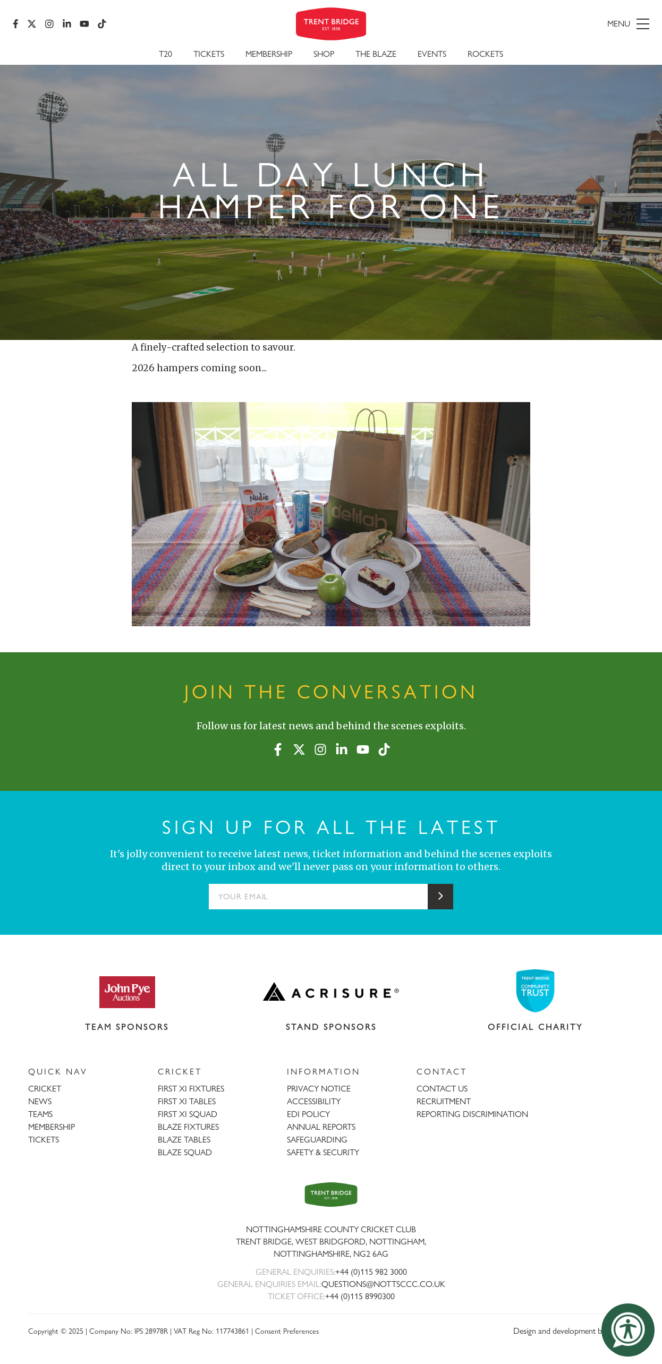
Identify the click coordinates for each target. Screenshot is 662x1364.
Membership (268, 54)
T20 (165, 54)
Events (432, 54)
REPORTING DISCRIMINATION (472, 1114)
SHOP (323, 54)
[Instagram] (49, 24)
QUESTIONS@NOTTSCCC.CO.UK (383, 1284)
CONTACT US (442, 1089)
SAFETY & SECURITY (323, 1152)
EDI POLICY (308, 1114)
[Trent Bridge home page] (331, 1194)
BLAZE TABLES (184, 1140)
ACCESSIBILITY (314, 1101)
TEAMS (40, 1114)
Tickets (208, 54)
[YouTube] (84, 24)
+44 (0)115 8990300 (360, 1296)
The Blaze (375, 54)
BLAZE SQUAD (185, 1152)
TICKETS (43, 1140)
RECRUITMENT (444, 1101)
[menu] (546, 24)
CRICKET (44, 1089)
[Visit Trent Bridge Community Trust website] (535, 991)
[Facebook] (16, 24)
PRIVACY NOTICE (319, 1089)
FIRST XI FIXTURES (191, 1089)
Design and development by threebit (573, 1331)
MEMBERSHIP (51, 1127)
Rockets (485, 54)
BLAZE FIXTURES (188, 1127)
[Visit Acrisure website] (331, 992)
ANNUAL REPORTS (321, 1127)
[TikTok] (102, 24)
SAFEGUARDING (317, 1140)
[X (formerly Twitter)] (32, 24)
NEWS (40, 1101)
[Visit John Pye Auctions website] (127, 992)
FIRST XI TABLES (187, 1101)
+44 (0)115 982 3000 (371, 1272)
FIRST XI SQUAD (187, 1114)
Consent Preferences (287, 1330)
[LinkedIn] (66, 24)
